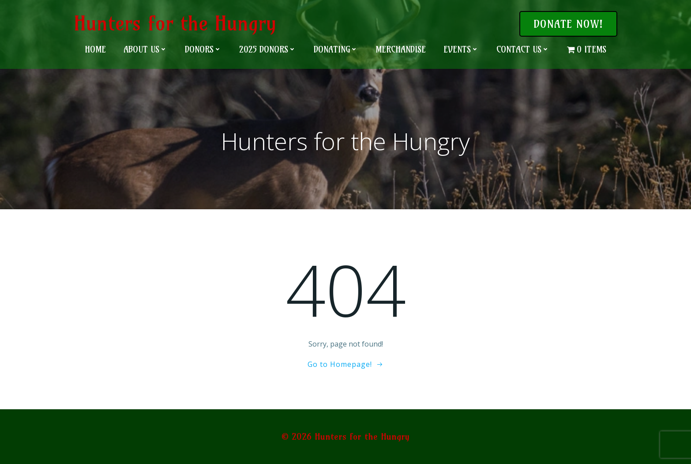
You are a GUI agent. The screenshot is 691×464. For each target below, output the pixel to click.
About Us (145, 49)
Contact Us (522, 49)
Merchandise (401, 49)
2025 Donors (267, 49)
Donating (336, 49)
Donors (203, 49)
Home (95, 49)
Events (461, 49)
